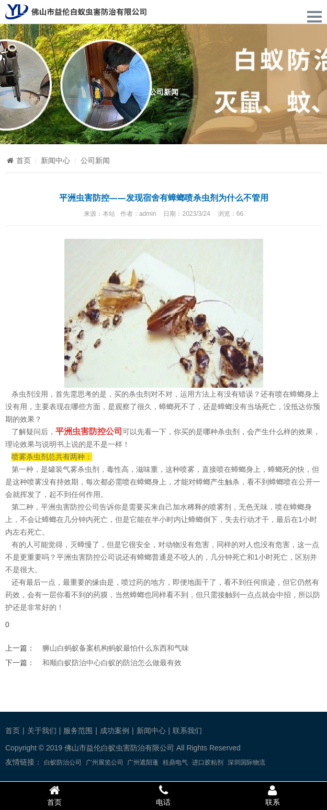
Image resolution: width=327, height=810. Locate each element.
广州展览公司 (104, 762)
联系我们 (187, 730)
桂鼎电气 (175, 762)
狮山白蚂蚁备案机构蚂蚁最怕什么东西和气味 (115, 648)
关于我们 (42, 730)
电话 (163, 795)
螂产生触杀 (221, 482)
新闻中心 (55, 160)
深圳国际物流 (246, 762)
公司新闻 (95, 160)
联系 (272, 795)
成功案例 (114, 730)
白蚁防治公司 (63, 762)
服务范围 (78, 730)
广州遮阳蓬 (143, 762)
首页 (18, 160)
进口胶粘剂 (207, 762)
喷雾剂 (220, 507)
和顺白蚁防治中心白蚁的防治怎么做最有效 (112, 662)
